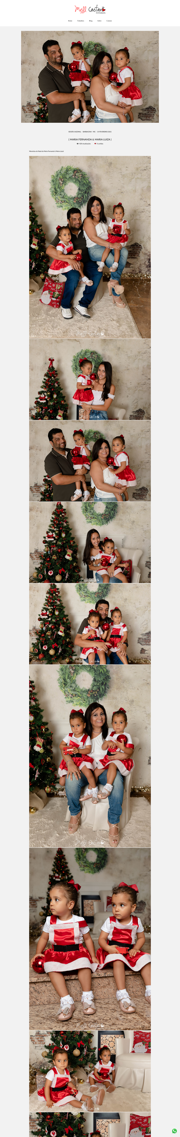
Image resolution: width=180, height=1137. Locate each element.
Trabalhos (80, 21)
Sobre (99, 21)
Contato (109, 21)
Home (70, 21)
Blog (90, 21)
